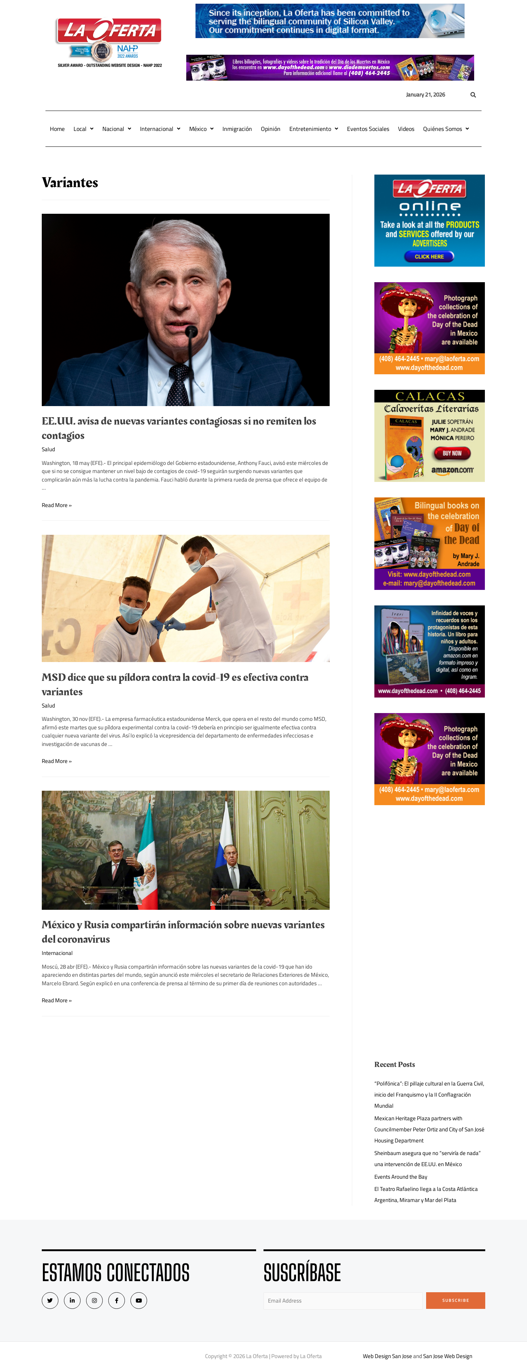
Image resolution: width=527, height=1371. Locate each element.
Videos (406, 128)
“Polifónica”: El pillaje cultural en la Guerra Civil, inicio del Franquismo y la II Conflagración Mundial (429, 1094)
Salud (48, 449)
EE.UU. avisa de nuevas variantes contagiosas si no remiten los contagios (179, 428)
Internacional (160, 128)
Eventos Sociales (368, 128)
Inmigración (237, 128)
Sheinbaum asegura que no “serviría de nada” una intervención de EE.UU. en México (427, 1158)
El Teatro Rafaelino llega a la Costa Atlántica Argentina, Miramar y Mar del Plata (426, 1194)
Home (57, 128)
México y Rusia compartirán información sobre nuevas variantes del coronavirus (183, 932)
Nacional (116, 128)
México (201, 128)
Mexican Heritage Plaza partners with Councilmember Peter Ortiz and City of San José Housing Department (429, 1129)
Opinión (270, 128)
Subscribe (455, 1300)
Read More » (57, 505)
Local (84, 128)
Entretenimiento (313, 128)
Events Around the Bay (400, 1176)
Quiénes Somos (446, 128)
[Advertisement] (430, 872)
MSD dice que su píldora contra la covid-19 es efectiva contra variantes (175, 684)
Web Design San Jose (387, 1356)
